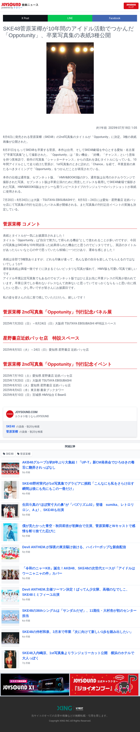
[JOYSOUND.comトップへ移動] (131, 6)
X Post (25, 18)
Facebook (114, 18)
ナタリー (18, 7)
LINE (70, 18)
